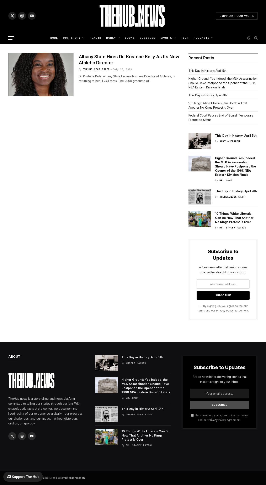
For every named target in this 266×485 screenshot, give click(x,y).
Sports (166, 38)
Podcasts (201, 38)
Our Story (72, 38)
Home (54, 38)
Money (111, 38)
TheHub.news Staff (96, 69)
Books (130, 38)
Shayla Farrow (229, 141)
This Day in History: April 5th (207, 70)
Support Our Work (237, 15)
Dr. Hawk (225, 180)
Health (95, 38)
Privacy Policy (225, 310)
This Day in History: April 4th (207, 95)
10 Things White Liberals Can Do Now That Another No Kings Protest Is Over (234, 218)
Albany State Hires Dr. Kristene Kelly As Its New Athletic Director (129, 59)
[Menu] (11, 38)
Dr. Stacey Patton (232, 227)
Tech (185, 38)
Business (147, 38)
